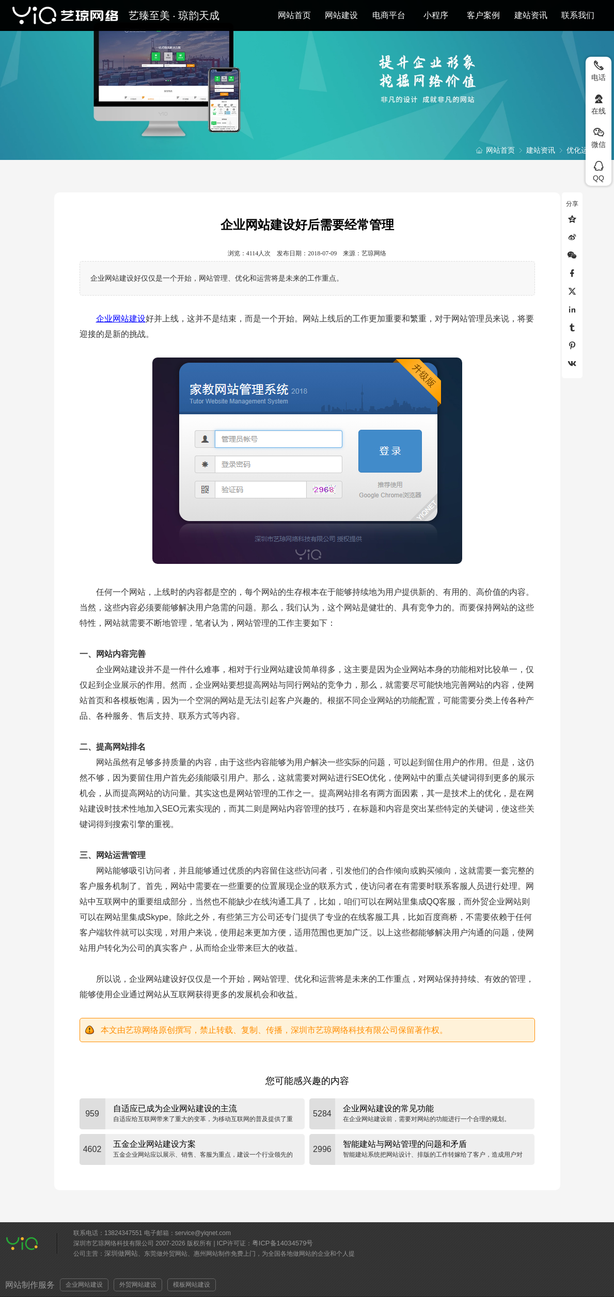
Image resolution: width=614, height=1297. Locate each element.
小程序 (435, 15)
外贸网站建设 (137, 1284)
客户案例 (483, 15)
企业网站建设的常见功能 (388, 1108)
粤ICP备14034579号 (282, 1243)
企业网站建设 (121, 318)
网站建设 (341, 15)
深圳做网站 (121, 1253)
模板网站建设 (191, 1284)
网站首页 (294, 15)
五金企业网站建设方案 (154, 1144)
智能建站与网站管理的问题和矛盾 (405, 1144)
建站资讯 (530, 15)
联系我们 (577, 15)
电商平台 (388, 15)
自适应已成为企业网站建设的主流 (175, 1108)
